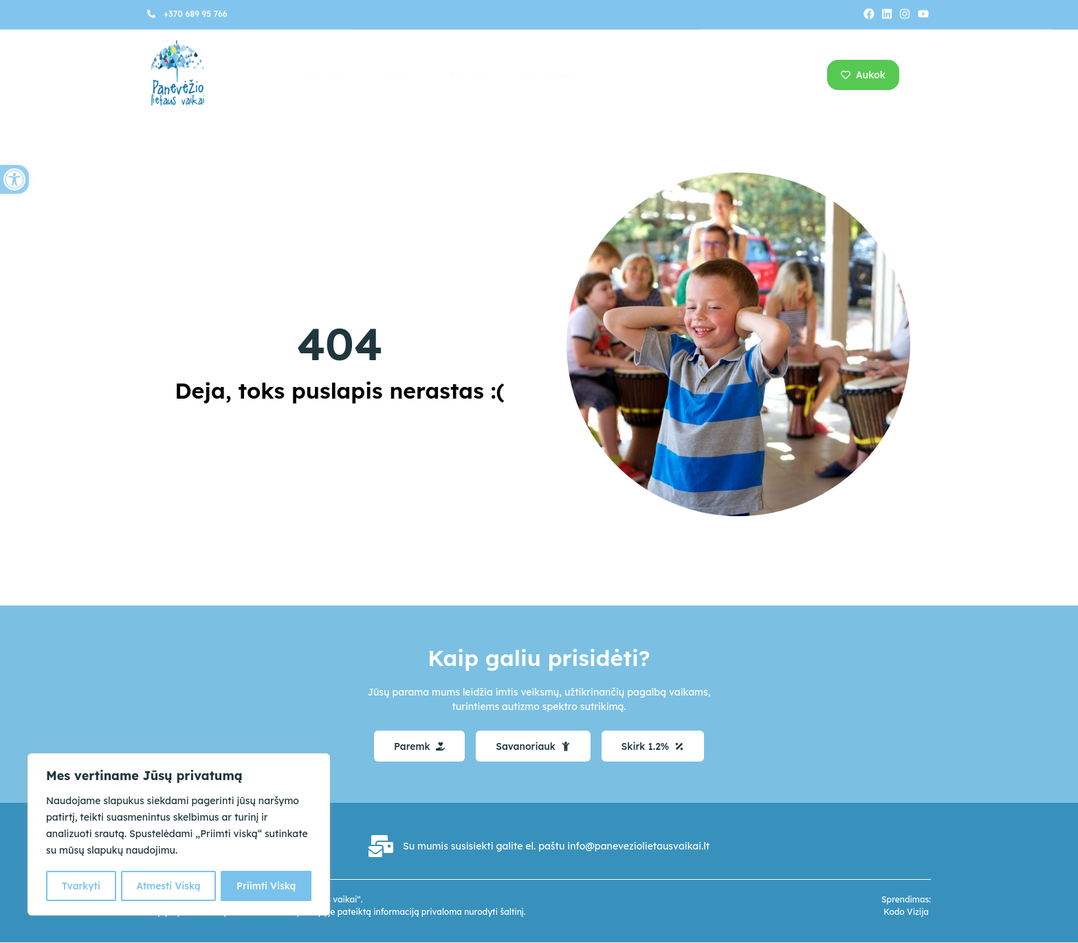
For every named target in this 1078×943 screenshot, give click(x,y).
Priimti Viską (266, 886)
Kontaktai (654, 75)
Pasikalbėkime (559, 75)
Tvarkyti (80, 886)
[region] (179, 835)
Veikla (399, 75)
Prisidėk (469, 75)
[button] (14, 179)
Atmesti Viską (168, 886)
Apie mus (326, 75)
